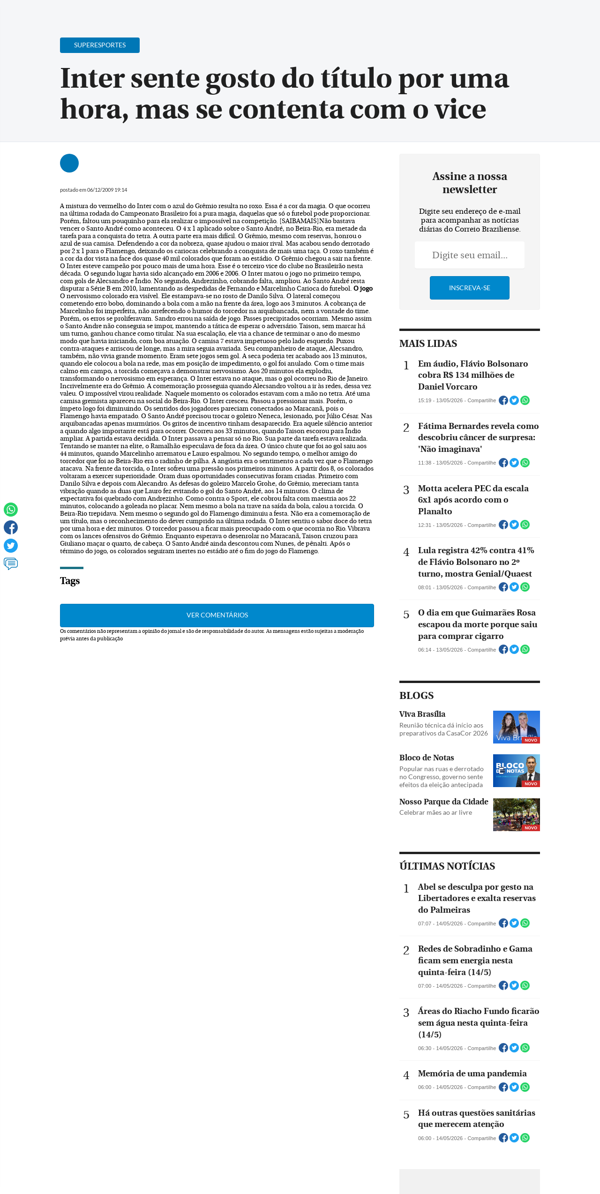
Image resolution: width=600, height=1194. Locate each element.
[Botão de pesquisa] (52, 11)
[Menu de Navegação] (25, 11)
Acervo (233, 13)
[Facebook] (532, 16)
